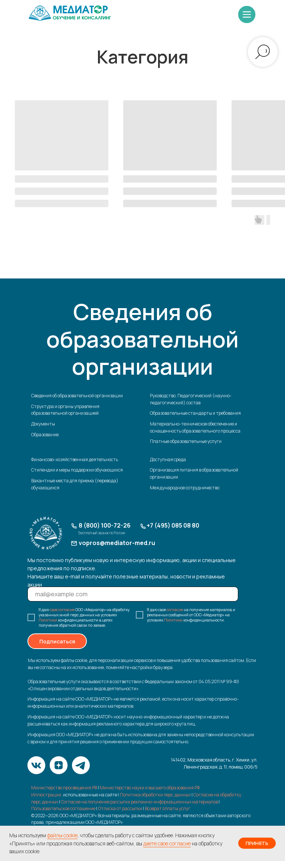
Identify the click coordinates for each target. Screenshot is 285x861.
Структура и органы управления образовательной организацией (65, 410)
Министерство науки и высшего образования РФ (150, 788)
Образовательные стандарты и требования (195, 413)
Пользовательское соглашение (63, 808)
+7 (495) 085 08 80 (173, 525)
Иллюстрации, (46, 795)
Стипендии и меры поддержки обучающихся (77, 470)
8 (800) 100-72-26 (105, 525)
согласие (175, 609)
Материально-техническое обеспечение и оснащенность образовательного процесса (195, 427)
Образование (45, 434)
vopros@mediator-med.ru (117, 543)
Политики (48, 620)
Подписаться (57, 641)
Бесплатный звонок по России (102, 532)
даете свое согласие (167, 843)
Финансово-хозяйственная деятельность (74, 459)
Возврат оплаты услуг (167, 808)
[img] (69, 13)
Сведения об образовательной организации (77, 395)
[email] (132, 594)
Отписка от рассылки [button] (120, 808)
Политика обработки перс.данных (155, 795)
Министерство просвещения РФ (64, 788)
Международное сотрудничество (184, 488)
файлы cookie (62, 835)
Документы (43, 424)
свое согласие (62, 609)
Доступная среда (168, 459)
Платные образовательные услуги (186, 441)
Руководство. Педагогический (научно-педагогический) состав (191, 399)
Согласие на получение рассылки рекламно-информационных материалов (140, 802)
